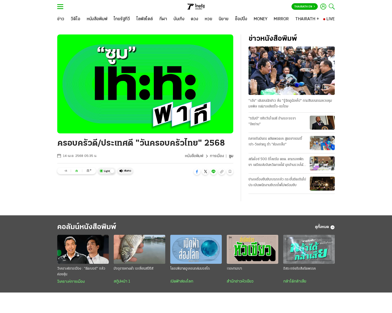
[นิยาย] (223, 19)
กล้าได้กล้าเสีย (294, 282)
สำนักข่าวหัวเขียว (240, 282)
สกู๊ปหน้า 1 (122, 282)
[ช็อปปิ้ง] (241, 19)
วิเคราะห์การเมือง (71, 282)
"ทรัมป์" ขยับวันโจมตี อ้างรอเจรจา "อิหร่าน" (272, 121)
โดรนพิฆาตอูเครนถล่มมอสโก (190, 269)
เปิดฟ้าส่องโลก (181, 282)
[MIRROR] (281, 19)
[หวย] (208, 19)
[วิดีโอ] (75, 19)
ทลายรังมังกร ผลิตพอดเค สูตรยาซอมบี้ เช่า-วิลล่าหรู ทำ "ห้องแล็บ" (275, 141)
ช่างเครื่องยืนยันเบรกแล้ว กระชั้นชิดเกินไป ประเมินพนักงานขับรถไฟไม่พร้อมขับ (277, 182)
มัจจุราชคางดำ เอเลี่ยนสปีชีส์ (133, 269)
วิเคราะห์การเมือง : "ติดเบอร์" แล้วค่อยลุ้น (81, 271)
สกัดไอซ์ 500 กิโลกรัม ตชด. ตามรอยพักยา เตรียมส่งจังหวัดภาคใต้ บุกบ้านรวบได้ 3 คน (277, 162)
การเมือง (217, 156)
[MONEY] (261, 19)
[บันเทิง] (179, 19)
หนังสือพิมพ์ (194, 156)
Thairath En (304, 6)
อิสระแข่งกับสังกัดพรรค (299, 269)
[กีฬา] (163, 19)
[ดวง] (194, 19)
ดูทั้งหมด (325, 227)
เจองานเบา (234, 269)
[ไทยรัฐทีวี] (122, 19)
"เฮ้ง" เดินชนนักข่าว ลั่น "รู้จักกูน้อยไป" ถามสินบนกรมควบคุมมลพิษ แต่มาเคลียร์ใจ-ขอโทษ (290, 103)
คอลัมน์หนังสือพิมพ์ (86, 227)
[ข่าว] (60, 19)
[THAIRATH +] (307, 19)
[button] (197, 171)
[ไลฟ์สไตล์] (144, 19)
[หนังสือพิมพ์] (97, 19)
